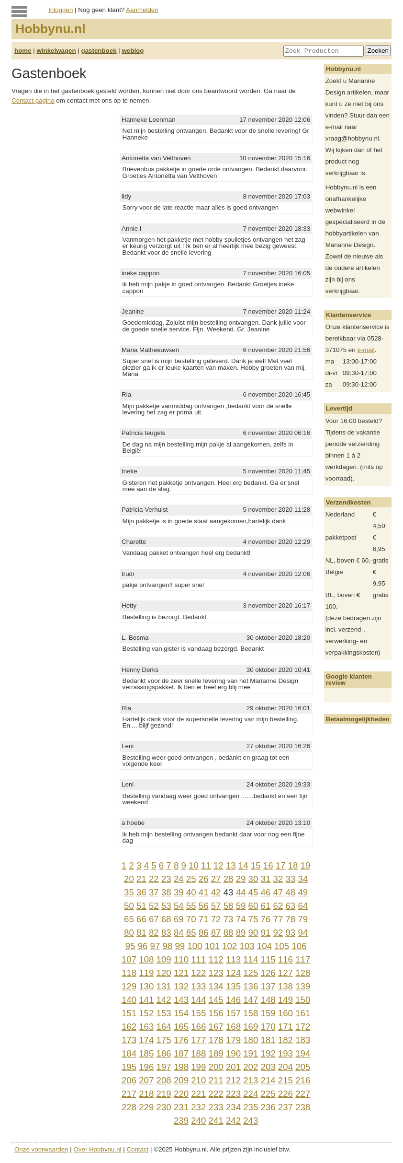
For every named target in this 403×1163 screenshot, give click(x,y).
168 (233, 1027)
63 (290, 906)
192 (268, 1053)
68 (166, 919)
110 (181, 959)
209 (181, 1080)
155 (198, 1013)
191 (250, 1053)
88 (229, 933)
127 (285, 973)
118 (129, 973)
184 (129, 1053)
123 (216, 973)
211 (216, 1080)
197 (164, 1067)
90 (253, 933)
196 (146, 1067)
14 (243, 865)
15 (256, 865)
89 (241, 933)
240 (198, 1121)
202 (250, 1067)
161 (302, 1013)
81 (141, 933)
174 (146, 1040)
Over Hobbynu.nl (98, 1149)
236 (268, 1107)
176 (181, 1040)
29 (241, 879)
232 (198, 1107)
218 (146, 1094)
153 (164, 1013)
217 (129, 1094)
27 (216, 879)
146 (233, 1000)
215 (285, 1080)
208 (164, 1080)
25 (191, 879)
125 (250, 973)
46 (266, 892)
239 (181, 1121)
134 (216, 986)
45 (253, 892)
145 (216, 1000)
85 (191, 933)
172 (302, 1027)
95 (130, 946)
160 (285, 1013)
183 (302, 1040)
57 (216, 906)
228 (129, 1107)
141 (146, 1000)
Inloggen (60, 9)
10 (194, 865)
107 (129, 959)
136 (250, 986)
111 (198, 959)
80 (129, 933)
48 (290, 892)
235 (250, 1107)
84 (179, 933)
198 (181, 1067)
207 (146, 1080)
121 (181, 973)
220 (181, 1094)
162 (129, 1027)
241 (216, 1121)
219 (164, 1094)
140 (129, 1000)
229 (146, 1107)
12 (218, 865)
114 (250, 959)
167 (216, 1027)
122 (198, 973)
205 (302, 1067)
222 (216, 1094)
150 (302, 1000)
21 (141, 879)
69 (179, 919)
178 (216, 1040)
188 (198, 1053)
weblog (133, 50)
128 (302, 973)
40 (191, 892)
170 (268, 1027)
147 (250, 1000)
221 (198, 1094)
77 (278, 919)
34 (303, 879)
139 (302, 986)
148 (268, 1000)
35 (129, 892)
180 (250, 1040)
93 (290, 933)
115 (268, 959)
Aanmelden (142, 9)
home (23, 50)
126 (268, 973)
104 (264, 946)
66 (141, 919)
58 (229, 906)
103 (246, 946)
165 (181, 1027)
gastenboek (99, 50)
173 (129, 1040)
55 (191, 906)
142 (164, 1000)
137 (268, 986)
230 (164, 1107)
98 (168, 946)
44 (241, 892)
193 (285, 1053)
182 (285, 1040)
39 (179, 892)
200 (216, 1067)
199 (198, 1067)
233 (216, 1107)
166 (198, 1027)
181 (268, 1040)
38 (166, 892)
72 (216, 919)
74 (241, 919)
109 (164, 959)
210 (198, 1080)
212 (233, 1080)
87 (216, 933)
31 (266, 879)
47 (278, 892)
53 (166, 906)
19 (306, 865)
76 (266, 919)
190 (233, 1053)
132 (181, 986)
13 (231, 865)
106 (298, 946)
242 (233, 1121)
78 (290, 919)
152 (146, 1013)
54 (179, 906)
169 (250, 1027)
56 (204, 906)
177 (198, 1040)
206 (129, 1080)
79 (303, 919)
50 (129, 906)
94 (303, 933)
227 (302, 1094)
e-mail (365, 349)
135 (233, 986)
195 (129, 1067)
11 (206, 865)
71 (204, 919)
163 (146, 1027)
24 (179, 879)
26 (204, 879)
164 (164, 1027)
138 (285, 986)
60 (253, 906)
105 (281, 946)
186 (164, 1053)
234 (233, 1107)
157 (233, 1013)
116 (285, 959)
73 (229, 919)
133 (198, 986)
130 (146, 986)
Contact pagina (33, 100)
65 (129, 919)
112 (216, 959)
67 (154, 919)
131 (164, 986)
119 (146, 973)
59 (241, 906)
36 (141, 892)
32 (278, 879)
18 (293, 865)
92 (278, 933)
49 (303, 892)
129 (129, 986)
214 (268, 1080)
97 (155, 946)
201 (233, 1067)
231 (181, 1107)
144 (198, 1000)
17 (281, 865)
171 (285, 1027)
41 (204, 892)
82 (154, 933)
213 (250, 1080)
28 (229, 879)
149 (285, 1000)
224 (250, 1094)
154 (181, 1013)
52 (154, 906)
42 (216, 892)
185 (146, 1053)
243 (250, 1121)
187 (181, 1053)
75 (253, 919)
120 (164, 973)
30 (253, 879)
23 (166, 879)
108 (146, 959)
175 (164, 1040)
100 (194, 946)
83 (166, 933)
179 (233, 1040)
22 (154, 879)
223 (233, 1094)
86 (204, 933)
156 (216, 1013)
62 (278, 906)
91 (266, 933)
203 (268, 1067)
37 (154, 892)
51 (141, 906)
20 (129, 879)
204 (285, 1067)
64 (303, 906)
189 (216, 1053)
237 (285, 1107)
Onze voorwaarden (41, 1149)
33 (290, 879)
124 (233, 973)
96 (143, 946)
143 (181, 1000)
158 (250, 1013)
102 (229, 946)
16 (268, 865)
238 (302, 1107)
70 (191, 919)
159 (268, 1013)
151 (129, 1013)
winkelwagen (56, 50)
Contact (137, 1149)
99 (180, 946)
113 (233, 959)
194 (302, 1053)
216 (302, 1080)
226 (285, 1094)
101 (212, 946)
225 (268, 1094)
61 (266, 906)
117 (302, 959)
